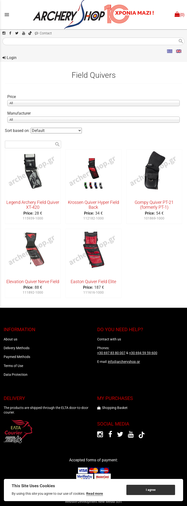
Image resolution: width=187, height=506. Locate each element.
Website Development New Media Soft (93, 502)
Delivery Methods (16, 348)
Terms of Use (13, 366)
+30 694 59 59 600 (143, 353)
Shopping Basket (112, 408)
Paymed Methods (17, 357)
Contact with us (109, 339)
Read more (94, 494)
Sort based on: (18, 130)
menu (7, 15)
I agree (151, 490)
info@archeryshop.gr (124, 362)
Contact (43, 33)
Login (9, 57)
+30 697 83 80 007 (111, 353)
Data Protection (16, 375)
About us (10, 339)
